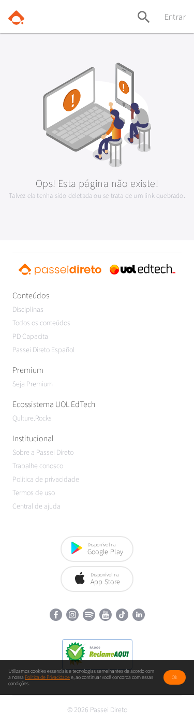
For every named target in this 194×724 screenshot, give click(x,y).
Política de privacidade (45, 479)
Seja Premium (32, 384)
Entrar (175, 17)
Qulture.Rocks (32, 418)
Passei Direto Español (43, 350)
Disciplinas (27, 309)
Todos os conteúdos (41, 323)
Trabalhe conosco (37, 466)
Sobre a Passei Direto (42, 452)
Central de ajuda (36, 506)
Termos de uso (33, 493)
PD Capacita (30, 336)
